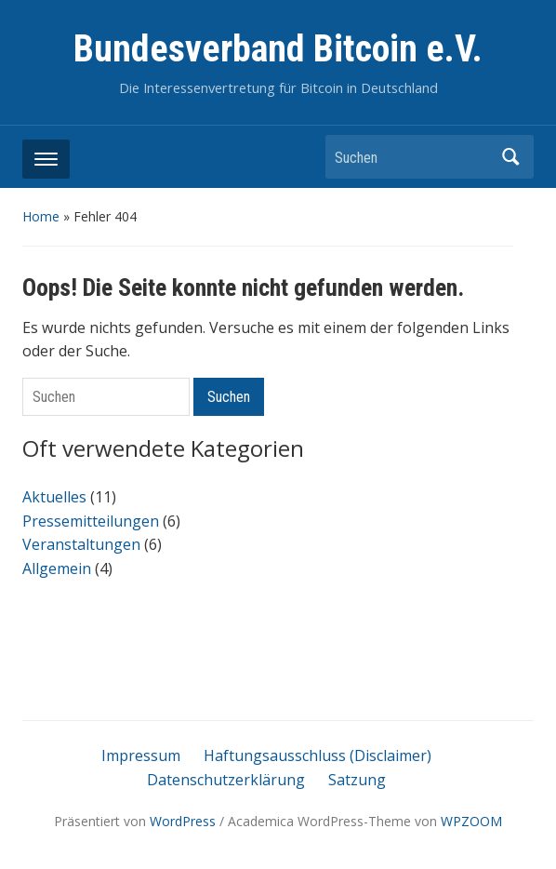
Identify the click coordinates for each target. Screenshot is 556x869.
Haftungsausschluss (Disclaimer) (317, 755)
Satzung (357, 779)
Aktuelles (54, 497)
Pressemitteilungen (90, 521)
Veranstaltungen (81, 544)
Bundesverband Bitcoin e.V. (278, 49)
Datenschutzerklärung (226, 779)
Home (41, 216)
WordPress (183, 821)
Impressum (140, 755)
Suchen (510, 157)
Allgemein (56, 568)
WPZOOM (471, 821)
